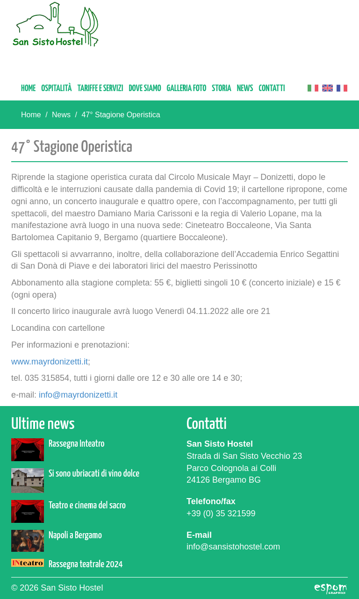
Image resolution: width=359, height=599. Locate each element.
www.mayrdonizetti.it (49, 361)
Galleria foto (187, 88)
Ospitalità (56, 88)
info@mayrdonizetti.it (78, 394)
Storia (221, 88)
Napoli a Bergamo (75, 535)
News (245, 88)
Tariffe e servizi (100, 88)
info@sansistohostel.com (233, 546)
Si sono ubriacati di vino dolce (94, 473)
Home (28, 88)
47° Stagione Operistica (120, 115)
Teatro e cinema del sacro (87, 505)
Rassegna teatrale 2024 (86, 564)
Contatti (272, 88)
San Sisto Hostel (55, 24)
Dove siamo (145, 88)
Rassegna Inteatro (76, 444)
